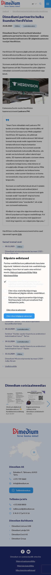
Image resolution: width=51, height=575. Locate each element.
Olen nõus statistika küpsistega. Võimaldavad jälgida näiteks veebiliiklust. (26, 291)
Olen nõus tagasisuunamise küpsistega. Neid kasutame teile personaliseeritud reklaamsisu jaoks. (26, 300)
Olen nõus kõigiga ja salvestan (19, 316)
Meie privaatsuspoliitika (21, 272)
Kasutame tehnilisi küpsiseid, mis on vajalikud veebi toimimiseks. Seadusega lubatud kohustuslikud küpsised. (25, 284)
